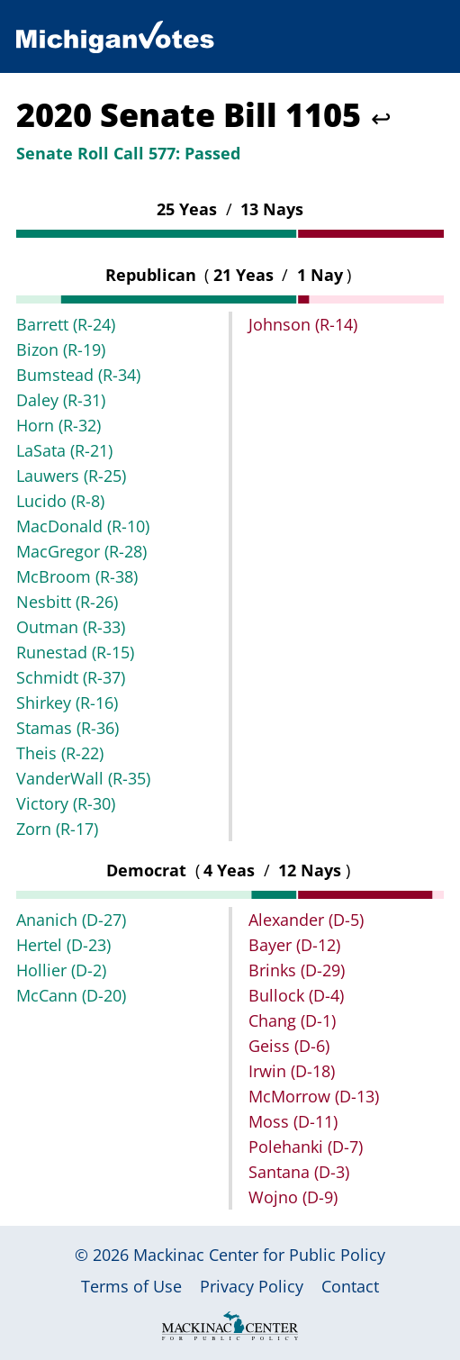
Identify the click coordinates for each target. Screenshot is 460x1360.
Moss (293, 1121)
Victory (65, 803)
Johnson (302, 324)
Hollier (61, 970)
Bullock (296, 995)
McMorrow (313, 1096)
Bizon (60, 349)
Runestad (75, 652)
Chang (292, 1020)
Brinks (296, 970)
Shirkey (67, 702)
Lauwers (71, 475)
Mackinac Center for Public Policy (259, 1254)
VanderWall (83, 778)
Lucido (60, 501)
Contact (350, 1286)
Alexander (306, 919)
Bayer (294, 945)
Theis (60, 753)
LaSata (64, 450)
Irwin (291, 1071)
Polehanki (305, 1146)
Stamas (67, 728)
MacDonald (82, 526)
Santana (298, 1172)
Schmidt (70, 677)
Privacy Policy (251, 1286)
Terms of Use (131, 1286)
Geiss (288, 1045)
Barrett (65, 324)
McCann (71, 995)
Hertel (63, 945)
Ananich (71, 919)
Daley (60, 400)
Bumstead (78, 374)
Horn (58, 425)
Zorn (57, 828)
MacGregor (81, 551)
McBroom (77, 576)
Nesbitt (67, 601)
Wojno (293, 1197)
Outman (70, 627)
